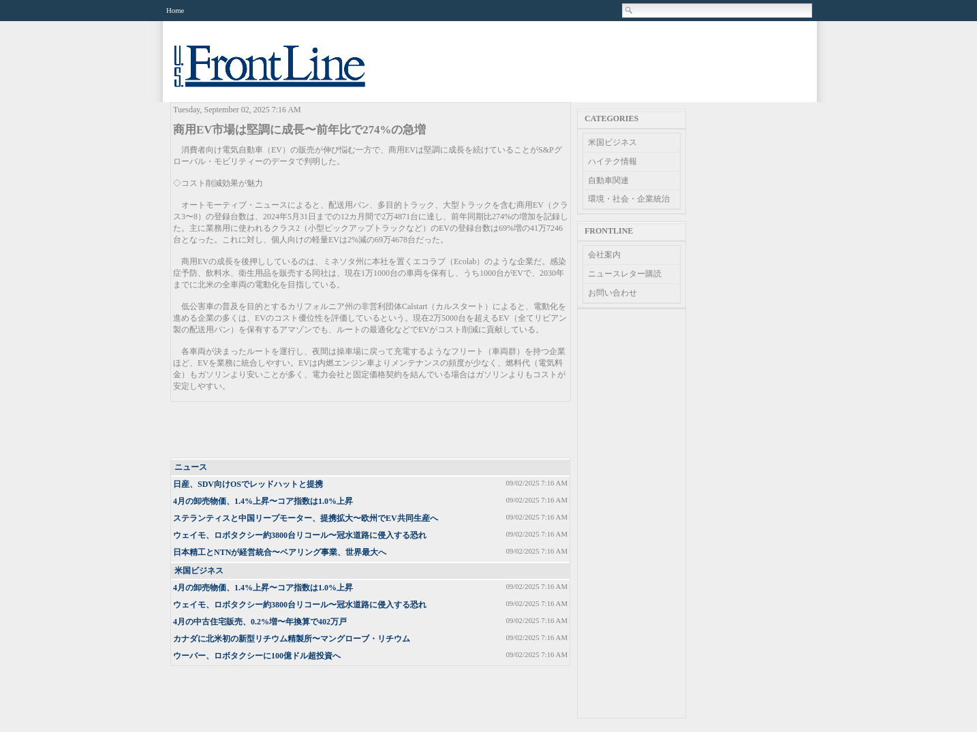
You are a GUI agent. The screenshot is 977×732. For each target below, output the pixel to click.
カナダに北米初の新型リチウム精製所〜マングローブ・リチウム (291, 638)
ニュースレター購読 (625, 274)
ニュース (190, 467)
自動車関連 (608, 180)
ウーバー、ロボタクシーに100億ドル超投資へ (257, 656)
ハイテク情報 (612, 161)
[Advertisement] (371, 430)
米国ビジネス (198, 570)
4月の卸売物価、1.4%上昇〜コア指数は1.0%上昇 (263, 501)
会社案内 (604, 254)
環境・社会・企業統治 (629, 199)
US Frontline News (283, 74)
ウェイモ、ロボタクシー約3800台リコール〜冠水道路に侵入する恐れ (300, 535)
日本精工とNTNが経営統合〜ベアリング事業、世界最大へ (279, 552)
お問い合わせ (612, 293)
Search (629, 10)
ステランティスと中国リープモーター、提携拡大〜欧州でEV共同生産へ (305, 518)
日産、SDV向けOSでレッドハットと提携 (248, 484)
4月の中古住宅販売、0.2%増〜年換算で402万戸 (260, 621)
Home (175, 10)
